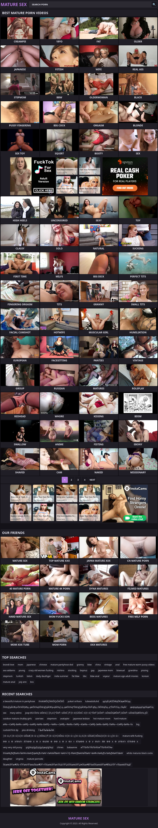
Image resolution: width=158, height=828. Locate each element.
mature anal (9, 681)
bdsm (29, 676)
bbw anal (94, 676)
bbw (89, 664)
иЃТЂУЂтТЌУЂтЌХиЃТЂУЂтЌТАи (96, 747)
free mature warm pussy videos (139, 664)
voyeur (106, 676)
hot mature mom (101, 718)
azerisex (39, 718)
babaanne (72, 747)
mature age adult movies (125, 676)
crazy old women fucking (41, 670)
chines (60, 747)
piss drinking (28, 730)
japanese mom (105, 670)
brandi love (8, 664)
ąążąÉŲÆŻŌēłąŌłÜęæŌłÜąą (116, 701)
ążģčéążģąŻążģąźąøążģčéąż (39, 747)
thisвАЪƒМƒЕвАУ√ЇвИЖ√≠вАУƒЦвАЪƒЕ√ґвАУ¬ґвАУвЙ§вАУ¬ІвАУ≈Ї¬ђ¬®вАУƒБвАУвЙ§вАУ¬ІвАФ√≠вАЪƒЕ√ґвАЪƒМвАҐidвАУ (63, 753)
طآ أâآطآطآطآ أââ (46, 730)
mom (20, 664)
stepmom (8, 676)
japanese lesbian (81, 718)
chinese (43, 664)
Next (92, 479)
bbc (85, 676)
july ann (23, 681)
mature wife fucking (132, 735)
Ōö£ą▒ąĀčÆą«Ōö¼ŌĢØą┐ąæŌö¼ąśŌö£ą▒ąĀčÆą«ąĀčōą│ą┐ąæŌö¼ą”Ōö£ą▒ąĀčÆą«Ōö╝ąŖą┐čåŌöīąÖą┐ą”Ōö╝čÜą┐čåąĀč (64, 707)
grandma (132, 670)
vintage (108, 664)
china (98, 664)
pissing (144, 670)
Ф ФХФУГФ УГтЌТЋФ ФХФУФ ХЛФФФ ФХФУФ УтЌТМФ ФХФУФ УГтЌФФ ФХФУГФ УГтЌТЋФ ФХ (71, 741)
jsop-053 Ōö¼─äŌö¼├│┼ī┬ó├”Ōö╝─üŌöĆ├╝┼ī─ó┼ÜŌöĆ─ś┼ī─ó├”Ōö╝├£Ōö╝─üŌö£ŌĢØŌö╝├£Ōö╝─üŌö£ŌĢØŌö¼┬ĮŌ (86, 712)
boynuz (83, 670)
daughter (7, 758)
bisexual (120, 670)
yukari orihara (75, 701)
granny (80, 664)
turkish (19, 676)
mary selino (16, 712)
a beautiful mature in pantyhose (19, 701)
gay (92, 670)
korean (145, 676)
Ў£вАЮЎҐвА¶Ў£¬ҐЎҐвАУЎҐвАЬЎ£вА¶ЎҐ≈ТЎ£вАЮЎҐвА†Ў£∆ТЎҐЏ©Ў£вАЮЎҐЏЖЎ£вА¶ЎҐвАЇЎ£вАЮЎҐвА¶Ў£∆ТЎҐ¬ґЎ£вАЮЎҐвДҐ (67, 764)
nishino (60, 670)
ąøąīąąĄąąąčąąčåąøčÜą (141, 707)
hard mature (120, 718)
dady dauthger (43, 676)
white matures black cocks (140, 753)
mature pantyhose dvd (61, 664)
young (22, 670)
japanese (31, 664)
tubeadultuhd (92, 701)
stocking (72, 670)
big (137, 724)
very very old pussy (12, 747)
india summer (61, 676)
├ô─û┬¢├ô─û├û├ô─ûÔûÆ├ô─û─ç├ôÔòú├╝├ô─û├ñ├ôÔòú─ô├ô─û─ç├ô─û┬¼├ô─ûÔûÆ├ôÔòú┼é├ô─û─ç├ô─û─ (61, 735)
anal (117, 664)
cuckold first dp (10, 730)
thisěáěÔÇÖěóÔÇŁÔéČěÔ (51, 701)
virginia (19, 758)
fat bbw (75, 676)
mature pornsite (35, 758)
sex (4, 712)
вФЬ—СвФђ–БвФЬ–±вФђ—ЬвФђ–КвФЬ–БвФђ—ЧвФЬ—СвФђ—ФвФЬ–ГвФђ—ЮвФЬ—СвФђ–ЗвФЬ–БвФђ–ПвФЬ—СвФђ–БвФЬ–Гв (68, 724)
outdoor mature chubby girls (17, 718)
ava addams (9, 670)
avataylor (64, 718)
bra (32, 681)
